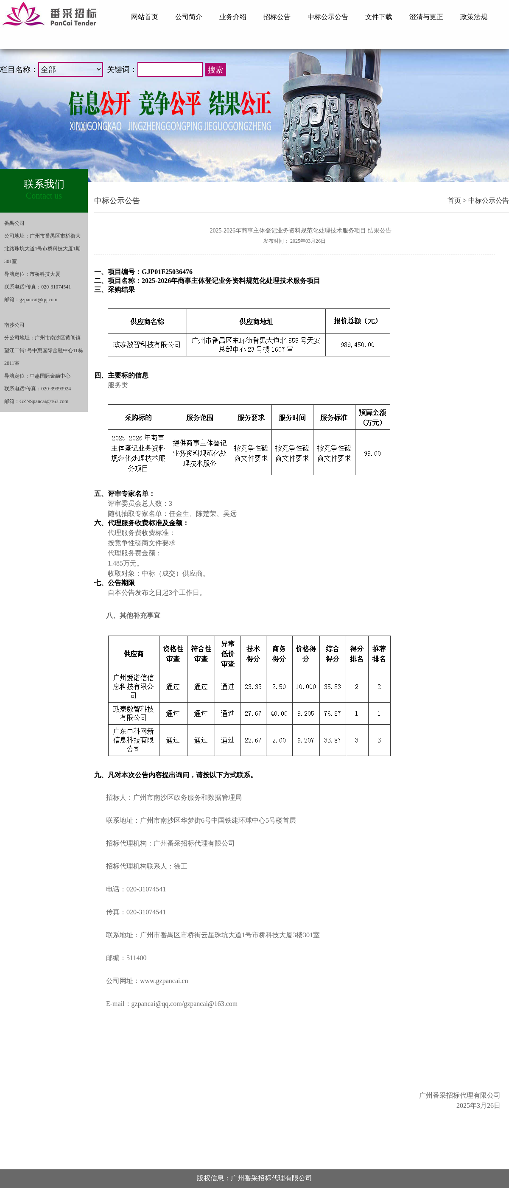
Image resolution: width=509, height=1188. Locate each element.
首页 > (457, 200)
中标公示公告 (488, 200)
